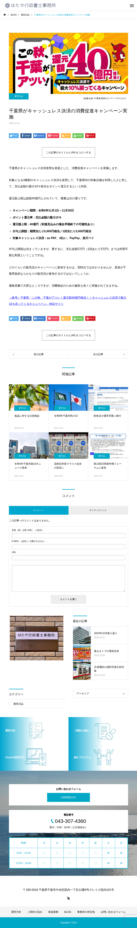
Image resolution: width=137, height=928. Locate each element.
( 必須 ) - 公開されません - (29, 541)
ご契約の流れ (34, 911)
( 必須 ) (27, 530)
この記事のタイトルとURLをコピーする (68, 152)
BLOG (67, 911)
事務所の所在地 (86, 911)
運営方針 (16, 911)
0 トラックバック (98, 510)
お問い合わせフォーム (113, 911)
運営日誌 (18, 96)
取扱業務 (53, 911)
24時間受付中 (68, 797)
